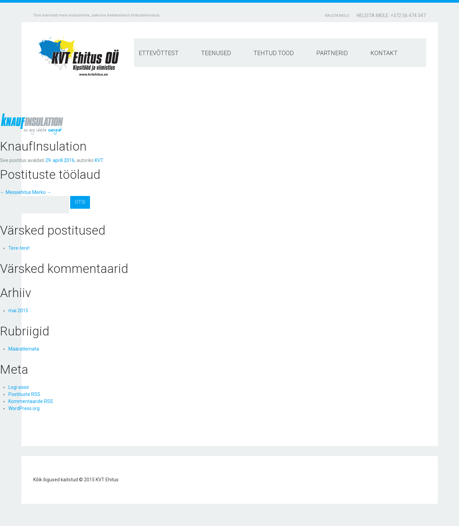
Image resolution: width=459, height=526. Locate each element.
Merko (41, 192)
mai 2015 (18, 310)
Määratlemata (23, 349)
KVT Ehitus (107, 479)
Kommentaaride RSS (30, 401)
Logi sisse (18, 387)
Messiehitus (15, 192)
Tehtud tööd (274, 53)
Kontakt (384, 53)
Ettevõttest (159, 53)
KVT (99, 160)
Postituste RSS (24, 394)
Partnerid (332, 53)
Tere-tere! (19, 248)
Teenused (216, 53)
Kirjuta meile (337, 15)
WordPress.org (24, 408)
